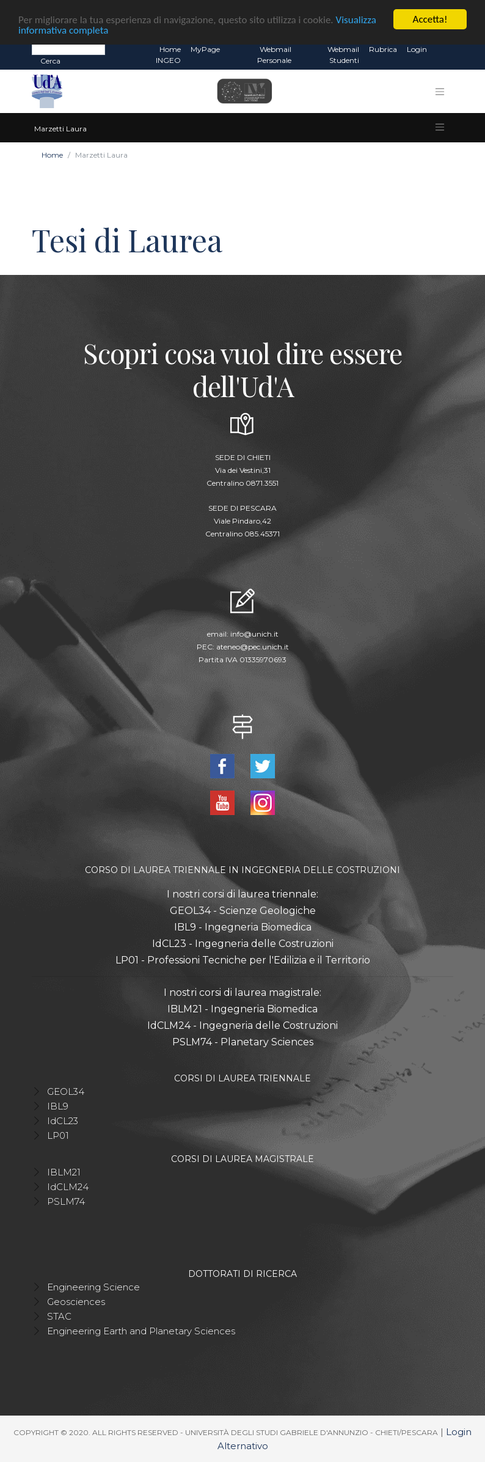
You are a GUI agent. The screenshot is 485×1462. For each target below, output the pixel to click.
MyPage (205, 49)
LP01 (58, 1135)
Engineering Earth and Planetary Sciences (141, 1331)
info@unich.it (254, 633)
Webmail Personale (274, 55)
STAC (59, 1316)
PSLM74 (66, 1201)
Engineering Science (93, 1287)
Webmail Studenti (343, 55)
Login (417, 49)
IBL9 (57, 1106)
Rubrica (383, 49)
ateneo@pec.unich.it (252, 646)
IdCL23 (62, 1121)
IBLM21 (64, 1172)
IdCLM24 (68, 1187)
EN (442, 49)
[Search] (68, 49)
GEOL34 (65, 1091)
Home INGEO (168, 55)
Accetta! (430, 19)
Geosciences (76, 1301)
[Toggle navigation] (439, 91)
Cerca (50, 60)
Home (52, 154)
